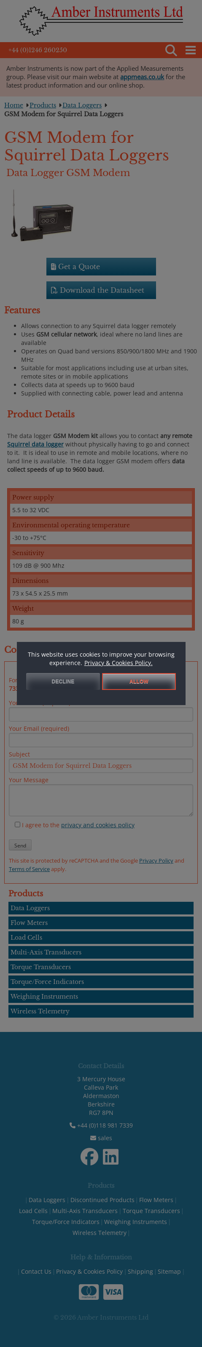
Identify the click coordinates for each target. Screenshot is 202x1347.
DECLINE (63, 681)
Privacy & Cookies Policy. (118, 663)
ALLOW (138, 681)
